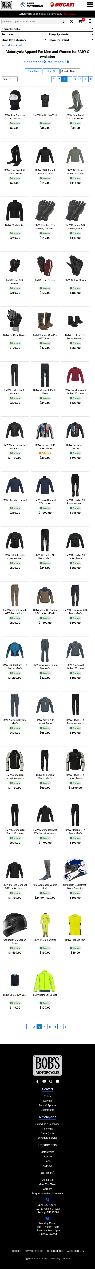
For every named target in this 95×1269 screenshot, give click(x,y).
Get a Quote (47, 1133)
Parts (47, 1161)
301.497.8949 (48, 1205)
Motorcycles (47, 1152)
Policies (16, 1251)
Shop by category (23, 40)
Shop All (51, 71)
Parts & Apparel (47, 1105)
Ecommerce (47, 1110)
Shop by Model (71, 34)
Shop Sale (33, 71)
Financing (47, 1128)
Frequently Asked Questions (47, 1193)
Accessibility (75, 1251)
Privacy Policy (34, 1251)
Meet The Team (47, 1184)
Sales (47, 1096)
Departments (47, 29)
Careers (47, 1189)
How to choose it (58, 61)
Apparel (47, 1165)
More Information (35, 61)
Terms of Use (55, 1251)
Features (23, 34)
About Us (47, 1179)
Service (47, 1100)
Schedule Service (48, 1137)
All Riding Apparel (15, 45)
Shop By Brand (71, 40)
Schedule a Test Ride (48, 1124)
